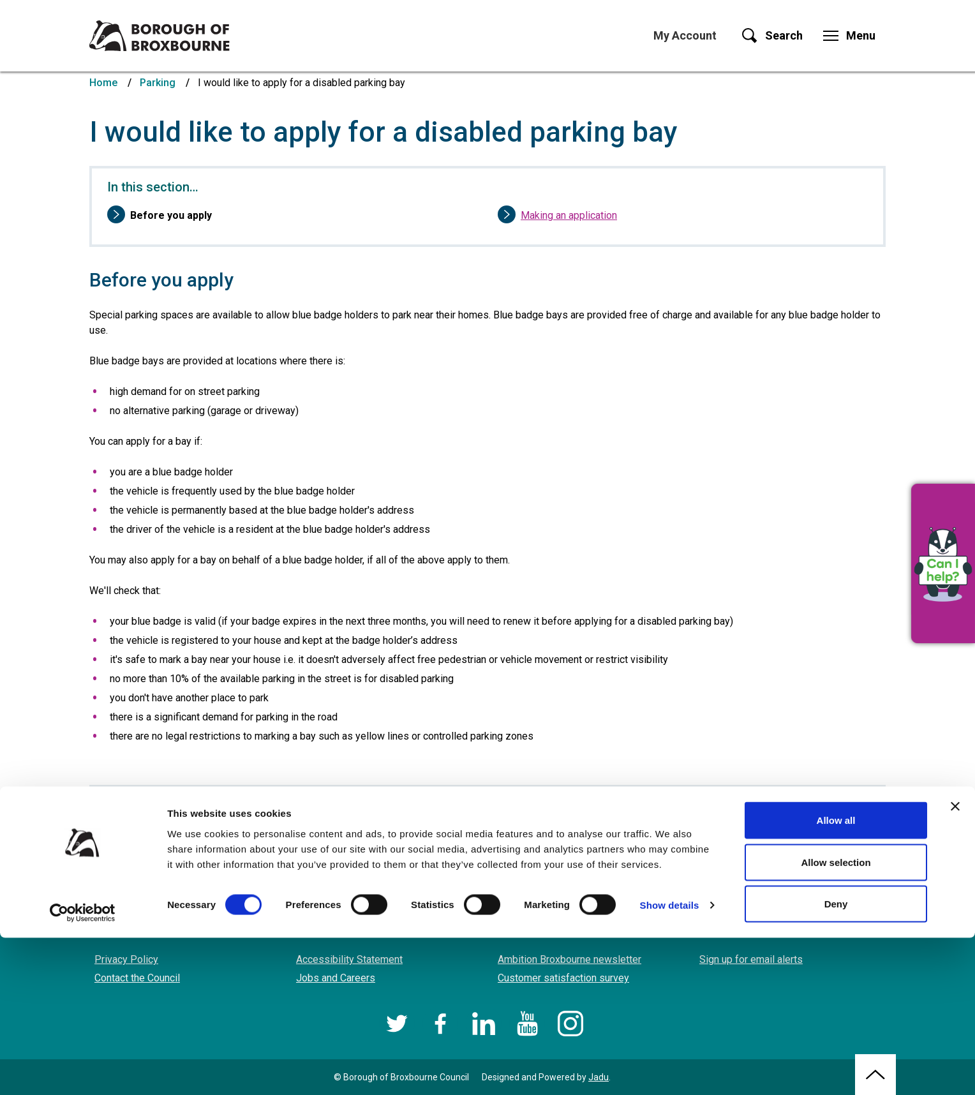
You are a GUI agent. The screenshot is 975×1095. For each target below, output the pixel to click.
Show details (669, 1062)
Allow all (836, 977)
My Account (685, 35)
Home (103, 83)
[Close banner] (955, 963)
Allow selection (835, 1019)
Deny (836, 1060)
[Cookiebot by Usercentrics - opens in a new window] (82, 1070)
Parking (157, 83)
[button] (943, 563)
